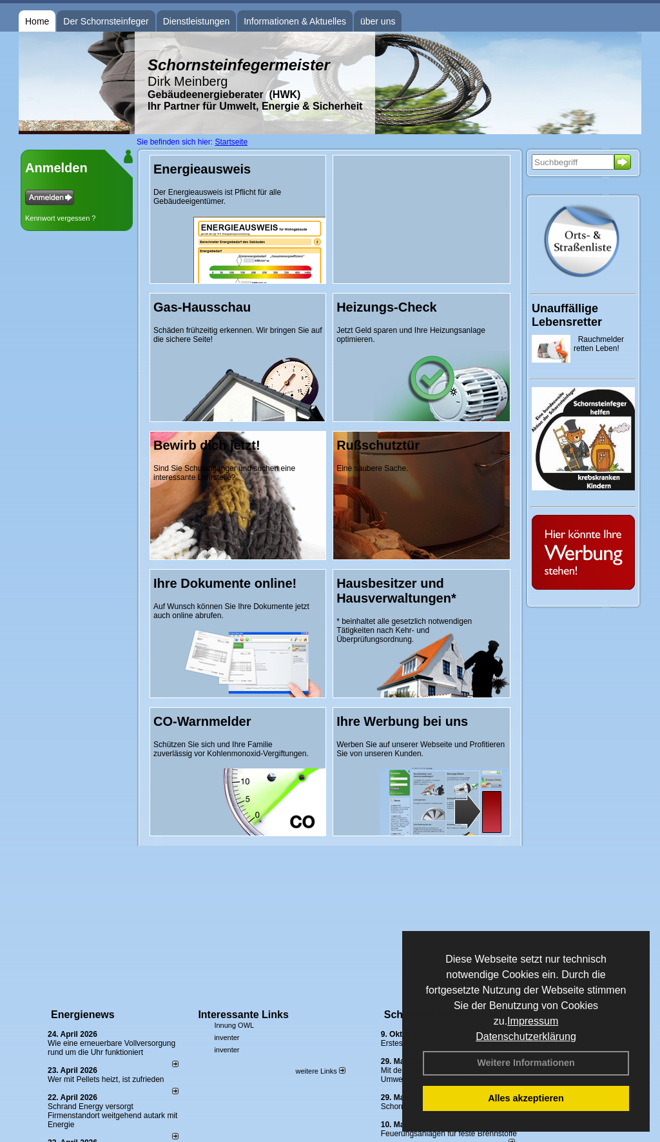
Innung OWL (234, 1025)
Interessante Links (243, 1014)
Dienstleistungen (196, 21)
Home (37, 21)
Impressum (532, 1021)
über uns (377, 21)
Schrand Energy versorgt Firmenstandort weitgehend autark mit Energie (112, 1115)
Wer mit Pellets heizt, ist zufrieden (106, 1079)
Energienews (83, 1014)
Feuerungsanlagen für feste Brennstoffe (449, 1133)
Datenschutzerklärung (526, 1036)
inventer (226, 1037)
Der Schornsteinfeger (105, 21)
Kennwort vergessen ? (60, 218)
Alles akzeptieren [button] (526, 1098)
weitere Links (320, 1071)
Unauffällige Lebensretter (567, 315)
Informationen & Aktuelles (295, 21)
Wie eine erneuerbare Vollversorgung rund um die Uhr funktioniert (111, 1048)
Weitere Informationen (526, 1062)
